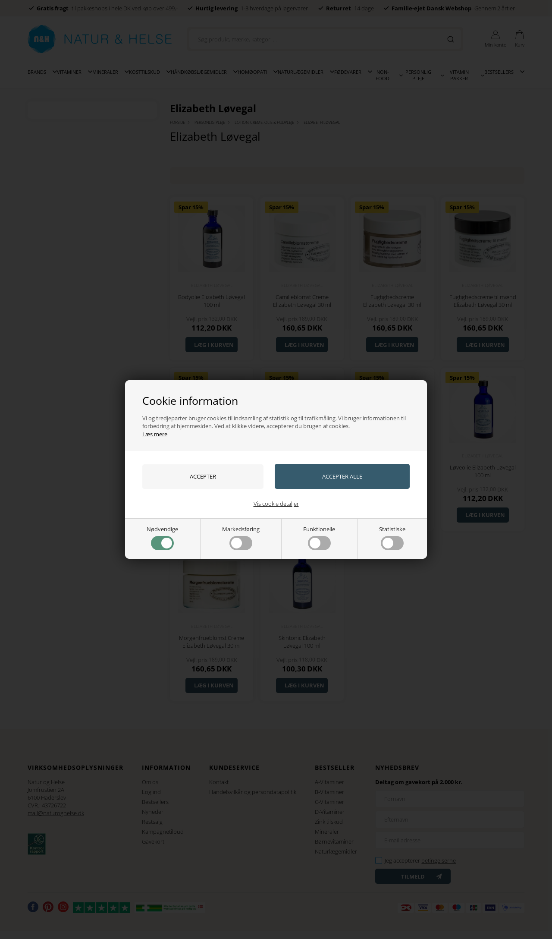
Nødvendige (162, 537)
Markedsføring (241, 537)
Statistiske (392, 537)
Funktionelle (319, 537)
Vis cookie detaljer (276, 503)
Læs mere (154, 434)
